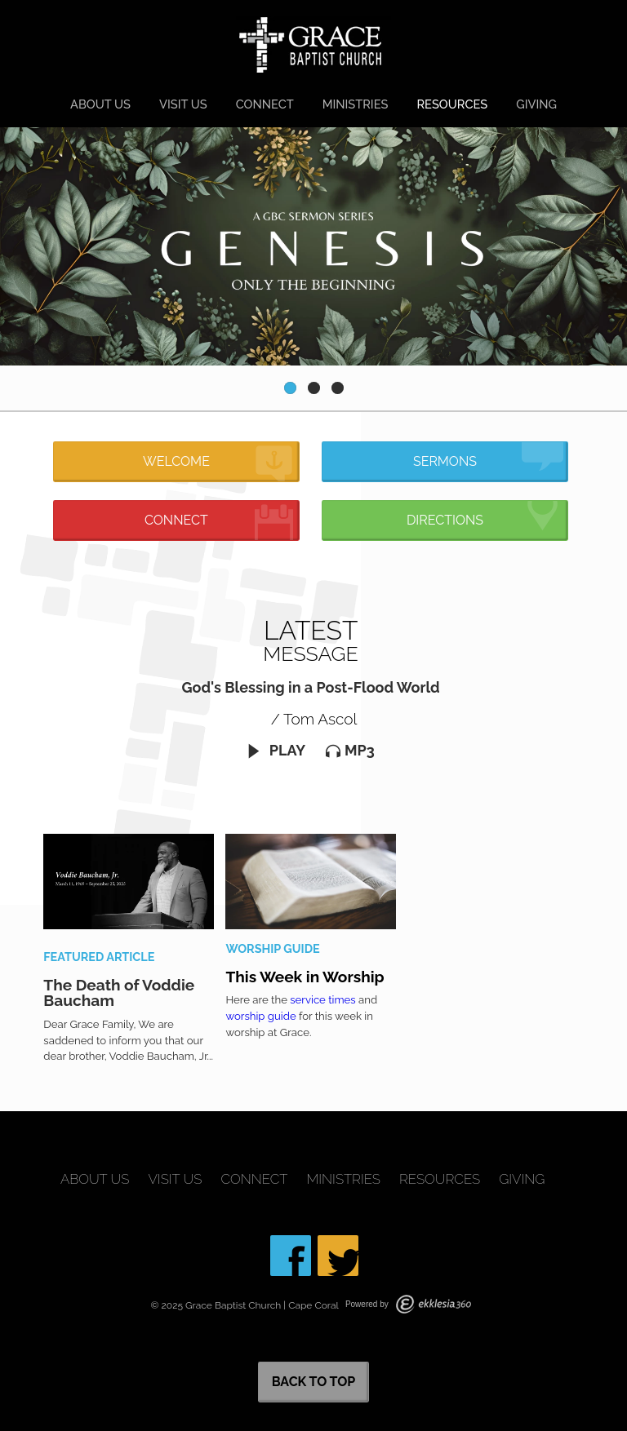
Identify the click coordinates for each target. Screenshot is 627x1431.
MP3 (350, 750)
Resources (451, 104)
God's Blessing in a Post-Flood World (311, 687)
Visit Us (183, 104)
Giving (536, 104)
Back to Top (314, 1381)
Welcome (219, 463)
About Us (100, 104)
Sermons (488, 456)
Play (276, 750)
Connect (265, 104)
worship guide (260, 1016)
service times (322, 1000)
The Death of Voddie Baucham (118, 992)
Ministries (355, 104)
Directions (485, 515)
